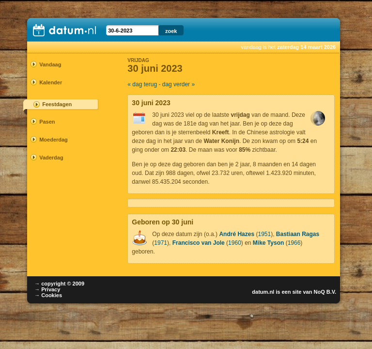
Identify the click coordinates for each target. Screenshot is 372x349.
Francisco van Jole (198, 242)
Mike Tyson (268, 242)
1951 (264, 234)
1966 (294, 242)
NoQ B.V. (324, 292)
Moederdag (53, 140)
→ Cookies (48, 295)
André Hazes (236, 234)
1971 (160, 242)
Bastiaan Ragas (297, 234)
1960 (234, 242)
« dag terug (142, 84)
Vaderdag (51, 157)
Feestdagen (57, 104)
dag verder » (178, 84)
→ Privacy (47, 289)
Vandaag (50, 64)
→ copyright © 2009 (59, 283)
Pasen (47, 122)
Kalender (50, 82)
